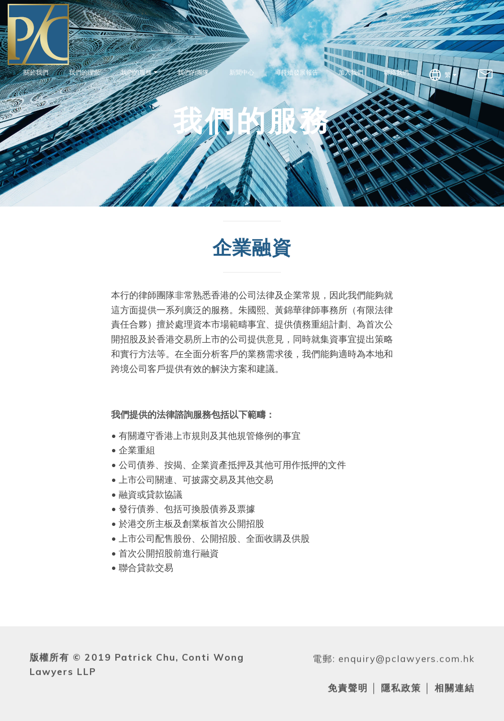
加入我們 (350, 72)
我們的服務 (136, 72)
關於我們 (35, 72)
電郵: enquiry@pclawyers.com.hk (394, 673)
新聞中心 (241, 72)
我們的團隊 (193, 72)
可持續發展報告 (296, 72)
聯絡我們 (396, 72)
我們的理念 (84, 72)
